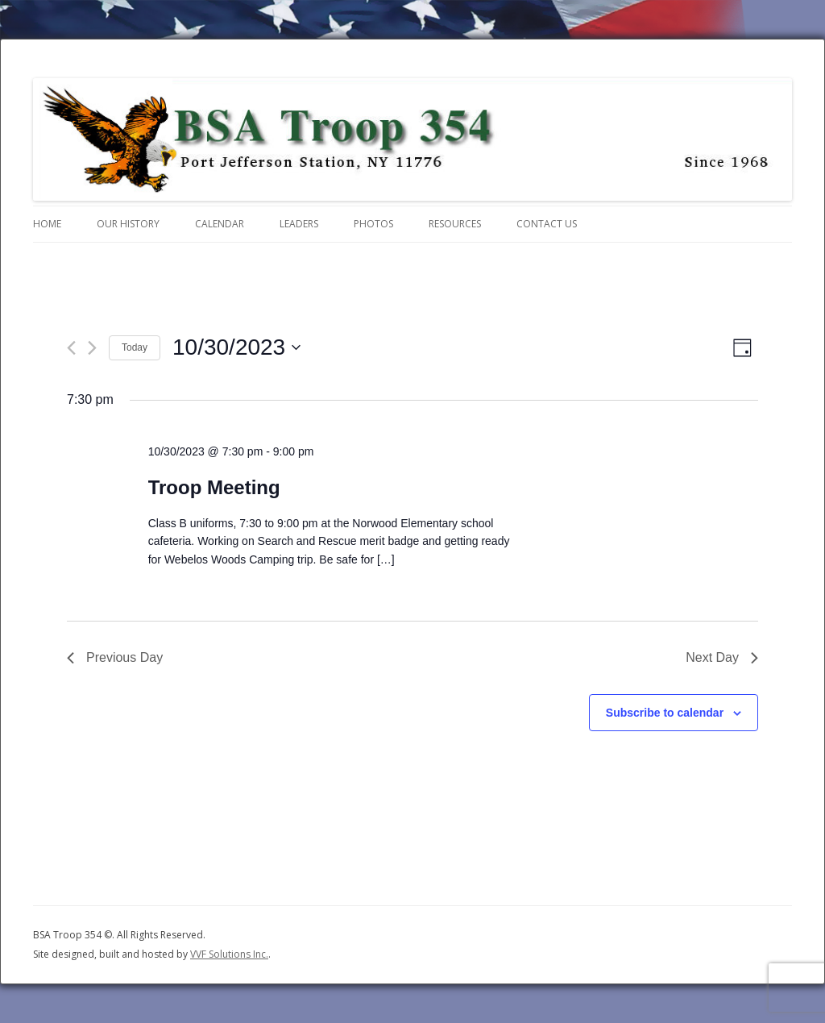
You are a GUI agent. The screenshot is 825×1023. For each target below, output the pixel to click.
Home (47, 224)
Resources (455, 224)
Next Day (722, 657)
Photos (373, 224)
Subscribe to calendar (664, 712)
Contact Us (546, 224)
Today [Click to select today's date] (134, 347)
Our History (128, 224)
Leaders (299, 224)
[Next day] (92, 348)
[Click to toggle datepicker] (236, 347)
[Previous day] (71, 348)
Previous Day (115, 657)
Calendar (219, 224)
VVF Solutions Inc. (229, 954)
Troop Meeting (214, 487)
